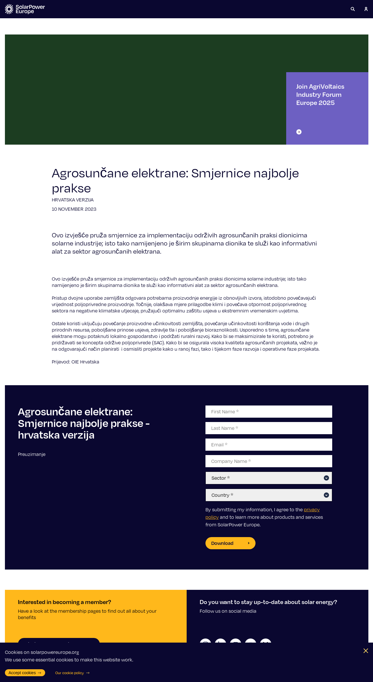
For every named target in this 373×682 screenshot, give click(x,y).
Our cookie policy (72, 672)
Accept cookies (25, 672)
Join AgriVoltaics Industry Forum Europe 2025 (320, 108)
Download (230, 543)
